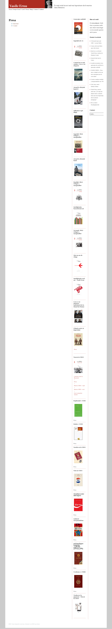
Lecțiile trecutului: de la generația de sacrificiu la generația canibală (97, 65)
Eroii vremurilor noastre (78, 393)
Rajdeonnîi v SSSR (80, 401)
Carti (23, 9)
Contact (36, 9)
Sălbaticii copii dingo (78, 111)
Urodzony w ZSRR (80, 572)
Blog (31, 9)
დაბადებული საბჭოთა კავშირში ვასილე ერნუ (78, 546)
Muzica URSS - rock (79, 389)
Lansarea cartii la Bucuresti (78, 377)
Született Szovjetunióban (78, 519)
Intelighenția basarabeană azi (79, 207)
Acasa (10, 9)
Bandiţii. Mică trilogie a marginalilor (78, 183)
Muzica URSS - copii (79, 385)
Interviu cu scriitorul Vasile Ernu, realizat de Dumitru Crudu (97, 53)
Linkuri (41, 9)
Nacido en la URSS (80, 447)
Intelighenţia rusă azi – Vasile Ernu (79, 279)
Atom (38, 624)
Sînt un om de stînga (78, 256)
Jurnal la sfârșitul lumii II (79, 88)
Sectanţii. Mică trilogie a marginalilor (78, 232)
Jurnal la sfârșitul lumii (79, 159)
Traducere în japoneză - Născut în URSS (79, 596)
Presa (27, 9)
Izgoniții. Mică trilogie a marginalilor (78, 135)
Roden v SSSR (78, 424)
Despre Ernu (16, 9)
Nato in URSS (78, 470)
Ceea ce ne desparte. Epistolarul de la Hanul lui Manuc (79, 304)
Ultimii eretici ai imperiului (79, 329)
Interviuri (15, 23)
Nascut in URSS (79, 357)
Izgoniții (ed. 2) (78, 41)
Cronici (15, 25)
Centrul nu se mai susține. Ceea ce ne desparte (79, 64)
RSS (33, 624)
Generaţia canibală (80, 19)
